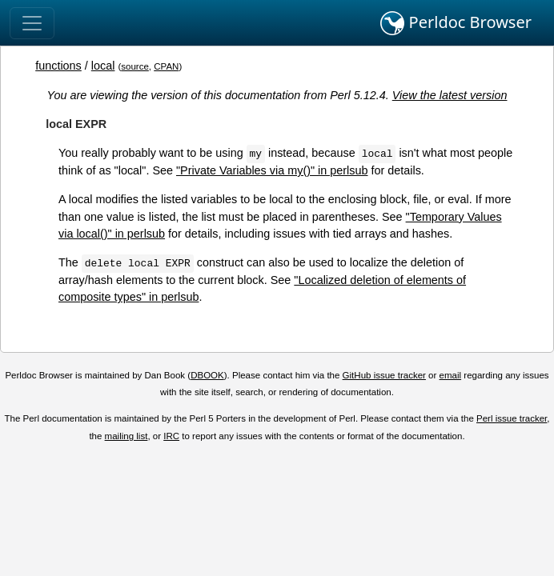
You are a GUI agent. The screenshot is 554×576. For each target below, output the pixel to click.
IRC (171, 436)
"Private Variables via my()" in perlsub (271, 170)
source (135, 66)
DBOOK (207, 375)
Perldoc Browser (456, 23)
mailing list (126, 436)
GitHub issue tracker (384, 375)
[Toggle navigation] (32, 23)
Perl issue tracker (511, 418)
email (451, 375)
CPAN (166, 66)
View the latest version (450, 95)
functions (58, 65)
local (103, 65)
